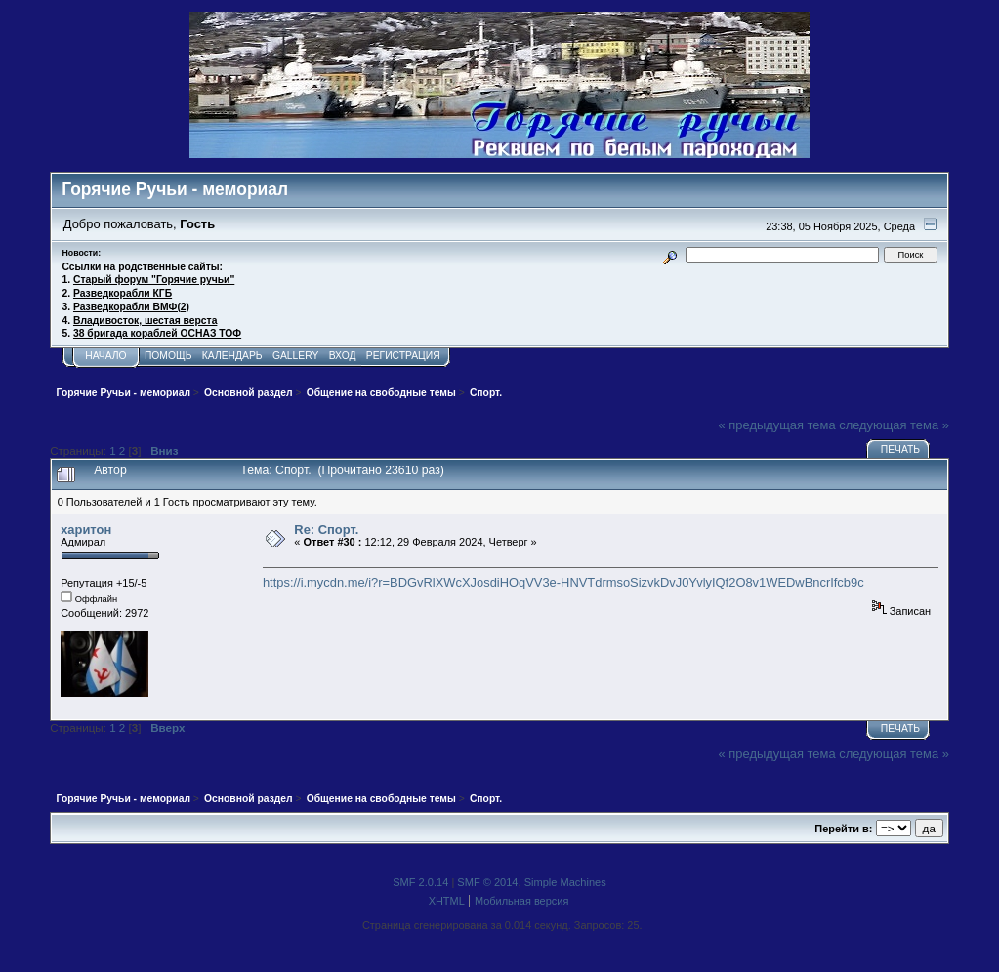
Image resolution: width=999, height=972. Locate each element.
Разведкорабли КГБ (122, 293)
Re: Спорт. (326, 529)
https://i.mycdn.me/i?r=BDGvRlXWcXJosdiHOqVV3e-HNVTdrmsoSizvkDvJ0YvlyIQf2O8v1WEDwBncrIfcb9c (563, 582)
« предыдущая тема (777, 425)
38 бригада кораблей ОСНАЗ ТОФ (157, 333)
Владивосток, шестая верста (145, 320)
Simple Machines (565, 882)
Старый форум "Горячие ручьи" (153, 279)
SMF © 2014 (487, 882)
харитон (86, 529)
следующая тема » (894, 425)
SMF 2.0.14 (420, 882)
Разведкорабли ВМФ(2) (131, 307)
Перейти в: (843, 828)
